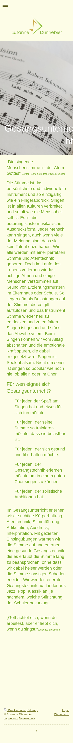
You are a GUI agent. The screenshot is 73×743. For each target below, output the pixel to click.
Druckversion (15, 710)
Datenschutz (27, 718)
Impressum (11, 718)
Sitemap (32, 710)
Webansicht (61, 714)
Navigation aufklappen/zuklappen (36, 5)
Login (65, 710)
